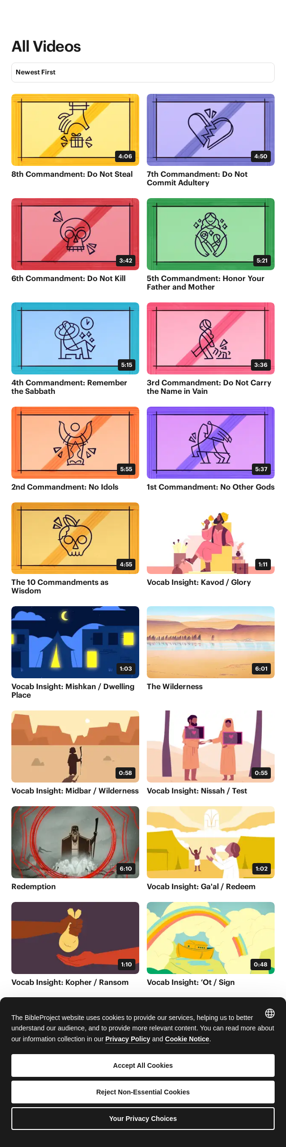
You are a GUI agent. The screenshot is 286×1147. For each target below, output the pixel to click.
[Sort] (143, 72)
